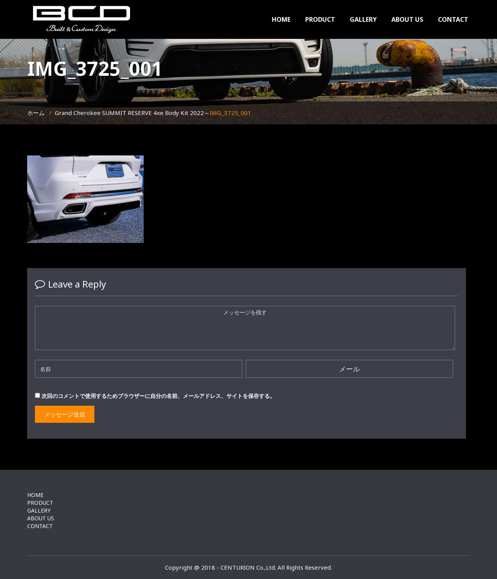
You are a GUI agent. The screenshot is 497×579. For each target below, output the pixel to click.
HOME (281, 19)
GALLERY (363, 19)
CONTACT (453, 19)
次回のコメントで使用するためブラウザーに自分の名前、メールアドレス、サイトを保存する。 (158, 395)
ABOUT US (407, 19)
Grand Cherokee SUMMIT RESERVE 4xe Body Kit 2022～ (132, 113)
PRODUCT (320, 19)
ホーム (36, 113)
